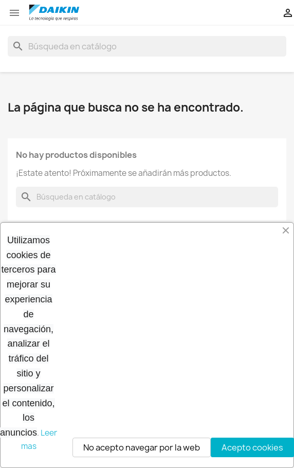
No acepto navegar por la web (141, 447)
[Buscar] (147, 46)
